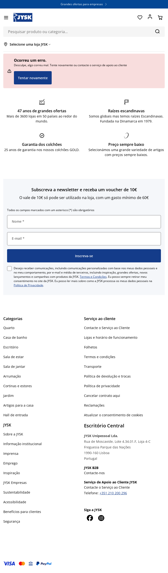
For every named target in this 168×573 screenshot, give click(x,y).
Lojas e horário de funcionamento (110, 337)
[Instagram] (101, 518)
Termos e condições (99, 357)
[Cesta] (160, 17)
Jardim (8, 395)
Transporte (92, 366)
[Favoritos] (140, 17)
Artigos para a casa (18, 405)
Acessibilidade (14, 502)
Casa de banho (15, 337)
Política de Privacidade (28, 285)
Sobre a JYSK (13, 434)
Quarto (8, 328)
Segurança (11, 521)
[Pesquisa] (157, 31)
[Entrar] (150, 17)
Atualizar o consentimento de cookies (113, 415)
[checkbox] (9, 268)
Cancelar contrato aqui (102, 395)
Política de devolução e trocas (107, 376)
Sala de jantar (14, 366)
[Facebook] (89, 518)
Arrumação (12, 376)
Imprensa (10, 453)
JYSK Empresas (15, 482)
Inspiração (11, 473)
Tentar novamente (33, 78)
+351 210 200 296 (113, 493)
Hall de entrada (15, 415)
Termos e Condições (93, 277)
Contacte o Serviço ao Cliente (107, 328)
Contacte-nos (94, 473)
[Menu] (6, 17)
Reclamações (94, 405)
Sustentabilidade (16, 492)
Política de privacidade (102, 386)
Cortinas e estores (17, 386)
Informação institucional (22, 444)
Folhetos (90, 347)
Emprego (10, 463)
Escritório (10, 347)
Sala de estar (13, 357)
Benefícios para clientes (22, 511)
